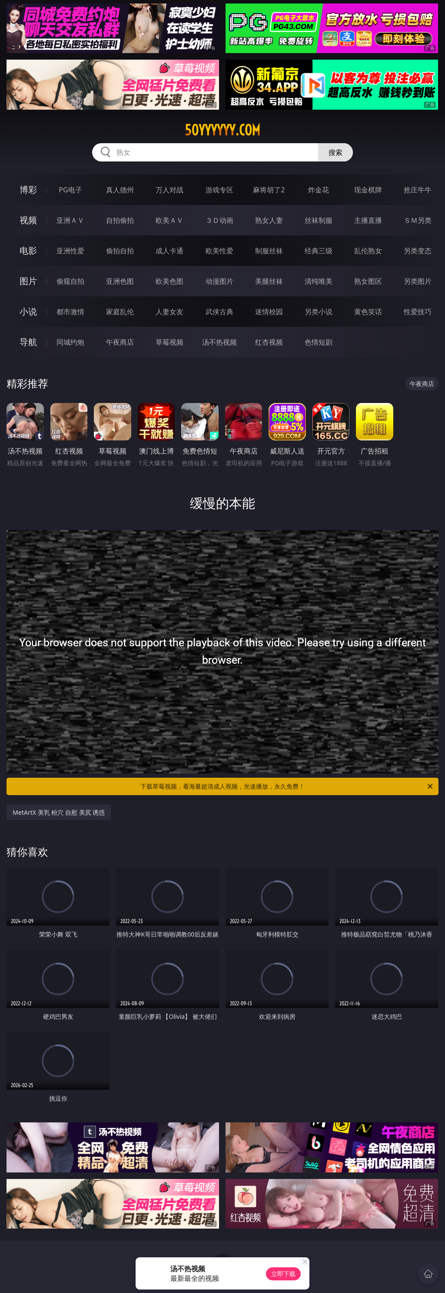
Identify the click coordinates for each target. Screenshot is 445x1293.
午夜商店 (120, 342)
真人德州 (120, 190)
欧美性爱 (219, 250)
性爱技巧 (418, 311)
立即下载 (283, 1273)
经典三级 (318, 250)
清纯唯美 (318, 281)
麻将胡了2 (269, 190)
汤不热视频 (219, 342)
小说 (28, 311)
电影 (28, 250)
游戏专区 (219, 190)
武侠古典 (219, 311)
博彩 (28, 189)
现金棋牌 (368, 190)
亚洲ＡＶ (70, 220)
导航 (28, 342)
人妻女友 (169, 311)
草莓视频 (169, 342)
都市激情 (70, 311)
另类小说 (318, 311)
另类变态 (418, 250)
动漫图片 (219, 281)
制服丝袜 (269, 250)
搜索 (335, 152)
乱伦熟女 (368, 250)
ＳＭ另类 (418, 220)
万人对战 (169, 190)
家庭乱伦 (120, 311)
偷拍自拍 (120, 250)
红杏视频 (269, 342)
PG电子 (70, 190)
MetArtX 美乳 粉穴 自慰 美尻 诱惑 (59, 812)
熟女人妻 (269, 220)
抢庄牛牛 (418, 190)
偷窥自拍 (70, 281)
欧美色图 (169, 281)
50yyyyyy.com (222, 130)
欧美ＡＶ (169, 220)
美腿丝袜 (269, 281)
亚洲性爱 (70, 250)
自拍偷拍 (120, 220)
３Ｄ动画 (219, 220)
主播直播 (368, 220)
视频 (28, 220)
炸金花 (318, 190)
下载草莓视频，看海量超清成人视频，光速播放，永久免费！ (287, 786)
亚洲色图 (120, 281)
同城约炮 (70, 342)
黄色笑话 (368, 311)
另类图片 (418, 281)
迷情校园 (269, 311)
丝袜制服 (318, 220)
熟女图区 (368, 281)
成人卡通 (169, 250)
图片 (28, 281)
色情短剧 (318, 342)
